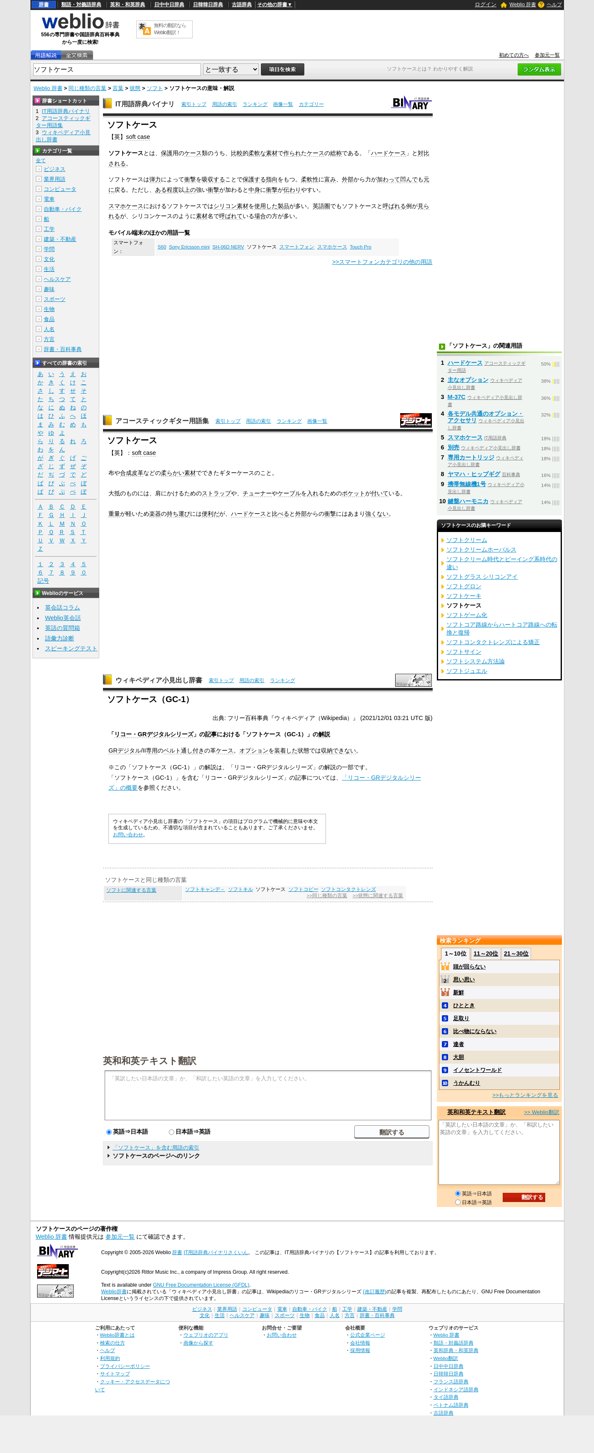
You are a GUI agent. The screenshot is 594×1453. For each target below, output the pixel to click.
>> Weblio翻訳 (541, 1112)
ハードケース (388, 153)
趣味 (49, 289)
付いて (379, 493)
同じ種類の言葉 (87, 88)
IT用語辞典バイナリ (145, 104)
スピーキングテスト (71, 648)
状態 (135, 88)
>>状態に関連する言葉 (378, 895)
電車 (49, 199)
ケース (193, 153)
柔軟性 (309, 179)
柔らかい (172, 472)
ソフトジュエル (466, 671)
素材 (272, 153)
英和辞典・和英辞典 (456, 1350)
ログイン (485, 4)
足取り (461, 1018)
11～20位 (486, 953)
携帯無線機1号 (467, 484)
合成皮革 (131, 472)
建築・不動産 (60, 239)
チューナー (257, 493)
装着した (286, 750)
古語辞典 (242, 5)
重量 (114, 513)
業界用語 (54, 179)
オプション (253, 750)
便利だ (210, 513)
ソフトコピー (303, 889)
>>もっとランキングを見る (525, 1095)
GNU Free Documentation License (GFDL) (201, 1285)
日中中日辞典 (169, 5)
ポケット (353, 493)
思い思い (464, 979)
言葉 (118, 88)
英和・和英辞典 (127, 5)
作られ (292, 153)
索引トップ (193, 104)
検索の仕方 (112, 1342)
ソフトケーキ (463, 595)
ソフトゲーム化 (466, 615)
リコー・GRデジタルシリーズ (153, 734)
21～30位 (516, 953)
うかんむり (466, 1083)
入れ (312, 493)
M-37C (457, 397)
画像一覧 (283, 104)
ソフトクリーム (466, 540)
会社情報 (360, 1342)
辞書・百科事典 (63, 349)
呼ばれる (394, 206)
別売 (453, 447)
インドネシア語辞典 (456, 1389)
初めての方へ (514, 55)
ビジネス (54, 169)
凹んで (409, 179)
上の (190, 189)
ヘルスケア (57, 279)
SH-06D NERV (228, 246)
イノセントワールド (477, 1070)
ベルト (172, 750)
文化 (49, 259)
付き (198, 750)
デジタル (129, 750)
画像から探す (198, 1342)
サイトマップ (115, 1373)
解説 (324, 734)
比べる (280, 513)
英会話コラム (62, 607)
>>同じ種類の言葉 (327, 895)
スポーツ (54, 299)
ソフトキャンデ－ (205, 889)
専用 (152, 750)
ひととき (464, 1005)
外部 (347, 179)
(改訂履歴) (374, 1292)
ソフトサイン (463, 651)
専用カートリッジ (471, 457)
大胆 (458, 1057)
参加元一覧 (547, 55)
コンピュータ (60, 189)
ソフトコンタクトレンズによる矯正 (493, 642)
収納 (327, 750)
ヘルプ (554, 5)
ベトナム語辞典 (451, 1405)
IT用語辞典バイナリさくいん (216, 1252)
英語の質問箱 (62, 628)
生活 (49, 269)
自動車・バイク (63, 209)
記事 (211, 734)
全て (41, 160)
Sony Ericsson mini (189, 246)
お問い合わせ (128, 834)
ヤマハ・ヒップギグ (474, 474)
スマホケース (125, 206)
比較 (237, 153)
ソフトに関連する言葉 (131, 890)
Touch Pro (360, 246)
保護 (167, 153)
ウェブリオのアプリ (205, 1335)
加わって (388, 179)
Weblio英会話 (63, 618)
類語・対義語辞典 (81, 5)
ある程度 (166, 189)
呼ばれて (231, 216)
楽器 (155, 513)
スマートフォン (296, 246)
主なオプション (468, 379)
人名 (49, 329)
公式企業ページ (367, 1335)
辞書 (44, 5)
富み (330, 179)
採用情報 (360, 1350)
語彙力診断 (59, 638)
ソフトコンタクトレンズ (348, 889)
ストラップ (216, 493)
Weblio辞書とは (117, 1335)
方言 (49, 339)
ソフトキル (240, 889)
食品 (49, 319)
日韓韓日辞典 (208, 5)
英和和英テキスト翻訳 (149, 1060)
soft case (138, 136)
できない (344, 750)
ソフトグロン (463, 586)
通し (187, 750)
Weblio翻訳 (446, 1358)
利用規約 (110, 1358)
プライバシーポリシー (125, 1366)
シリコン (225, 206)
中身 (254, 189)
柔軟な (257, 153)
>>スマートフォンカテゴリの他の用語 (382, 261)
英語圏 (321, 206)
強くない (376, 513)
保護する (254, 179)
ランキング (255, 104)
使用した (266, 206)
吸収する (213, 179)
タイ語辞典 (446, 1397)
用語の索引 (224, 104)
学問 (49, 249)
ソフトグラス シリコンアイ (482, 576)
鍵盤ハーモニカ (468, 501)
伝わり (292, 189)
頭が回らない (469, 967)
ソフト (155, 88)
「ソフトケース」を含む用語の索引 (156, 1147)
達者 (458, 1044)
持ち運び (178, 513)
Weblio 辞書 (522, 5)
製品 (283, 206)
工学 (49, 229)
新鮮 (458, 992)
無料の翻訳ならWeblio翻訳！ (170, 29)
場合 (260, 216)
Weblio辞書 (114, 1292)
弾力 (155, 179)
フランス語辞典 (451, 1381)
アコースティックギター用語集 (162, 420)
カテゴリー (311, 104)
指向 (272, 179)
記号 (43, 581)
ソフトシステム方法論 (475, 661)
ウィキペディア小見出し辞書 (158, 680)
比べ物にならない (474, 1031)
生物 (49, 309)
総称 (336, 153)
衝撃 (190, 179)
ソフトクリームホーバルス (481, 549)
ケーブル (289, 493)
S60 (162, 246)
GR (113, 750)
